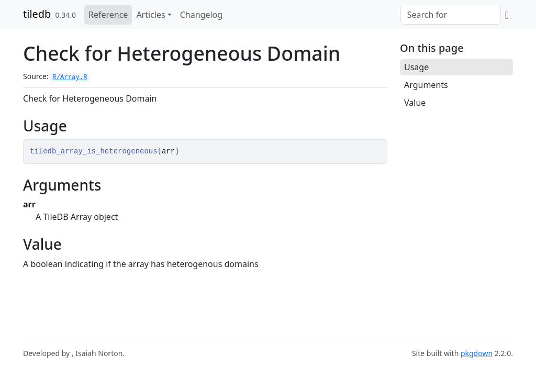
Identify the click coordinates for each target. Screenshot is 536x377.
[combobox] (450, 15)
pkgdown (477, 353)
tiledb (37, 14)
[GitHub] (507, 15)
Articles (150, 14)
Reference (108, 14)
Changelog (201, 14)
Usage (416, 67)
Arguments (426, 85)
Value (415, 102)
